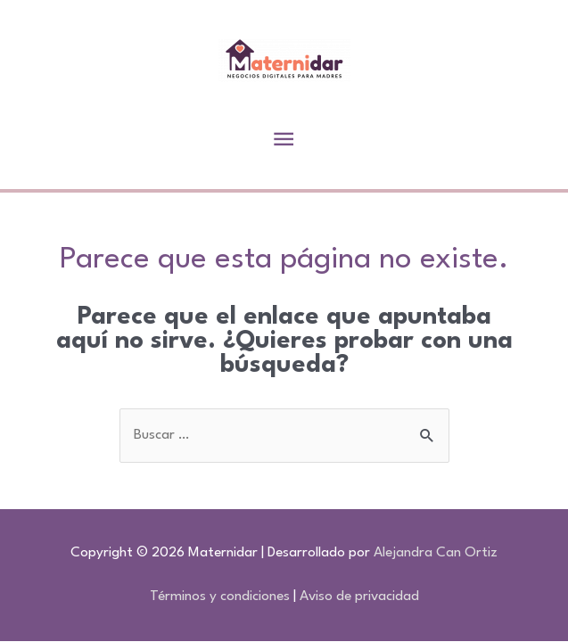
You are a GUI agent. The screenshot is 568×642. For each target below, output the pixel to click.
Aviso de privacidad (359, 596)
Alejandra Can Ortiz (436, 553)
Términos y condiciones (220, 596)
